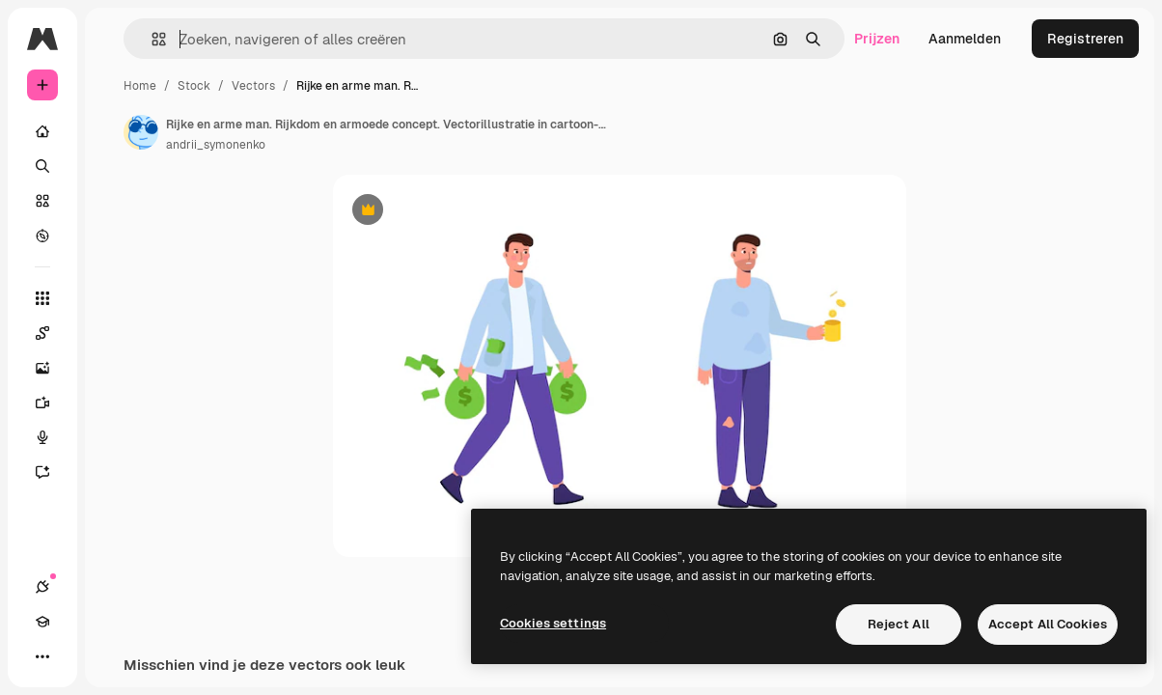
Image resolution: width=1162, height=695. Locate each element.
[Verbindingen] (42, 586)
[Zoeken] (42, 166)
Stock (194, 86)
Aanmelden (964, 38)
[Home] (42, 131)
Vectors (253, 86)
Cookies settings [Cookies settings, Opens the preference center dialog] (553, 623)
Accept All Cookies (1047, 624)
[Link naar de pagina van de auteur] (141, 132)
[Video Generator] (52, 402)
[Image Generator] (52, 367)
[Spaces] (52, 333)
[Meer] (42, 656)
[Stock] (42, 200)
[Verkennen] (42, 235)
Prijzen (876, 38)
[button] (151, 39)
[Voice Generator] (52, 437)
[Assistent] (52, 472)
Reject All (898, 624)
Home (140, 86)
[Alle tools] (42, 298)
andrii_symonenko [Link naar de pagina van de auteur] (215, 145)
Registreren (1085, 38)
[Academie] (42, 621)
